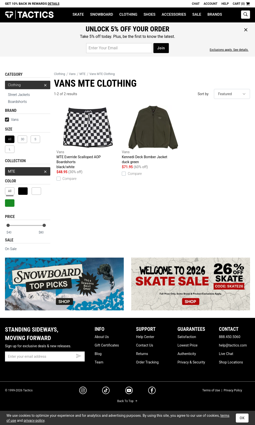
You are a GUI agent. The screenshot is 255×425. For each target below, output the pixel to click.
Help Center (145, 337)
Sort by (203, 94)
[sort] (232, 94)
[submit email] (79, 355)
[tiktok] (106, 391)
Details (54, 3)
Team (99, 362)
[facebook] (152, 391)
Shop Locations (231, 362)
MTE (27, 171)
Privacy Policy (233, 390)
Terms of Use (211, 390)
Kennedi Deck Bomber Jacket (153, 134)
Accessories (174, 14)
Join (161, 48)
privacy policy (34, 421)
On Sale (11, 249)
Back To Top (127, 401)
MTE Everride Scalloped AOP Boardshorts (88, 137)
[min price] (12, 232)
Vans (12, 120)
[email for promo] (119, 48)
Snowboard (101, 14)
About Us (102, 337)
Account (210, 3)
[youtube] (129, 391)
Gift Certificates (107, 345)
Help (225, 3)
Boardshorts (17, 102)
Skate (78, 14)
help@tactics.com (233, 345)
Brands (214, 14)
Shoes (149, 14)
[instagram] (83, 391)
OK (242, 418)
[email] (45, 356)
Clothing (128, 14)
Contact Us (144, 345)
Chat (196, 3)
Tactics (29, 14)
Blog (98, 354)
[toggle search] (245, 14)
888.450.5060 (229, 337)
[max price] (44, 232)
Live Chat (226, 354)
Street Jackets (19, 95)
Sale (196, 14)
